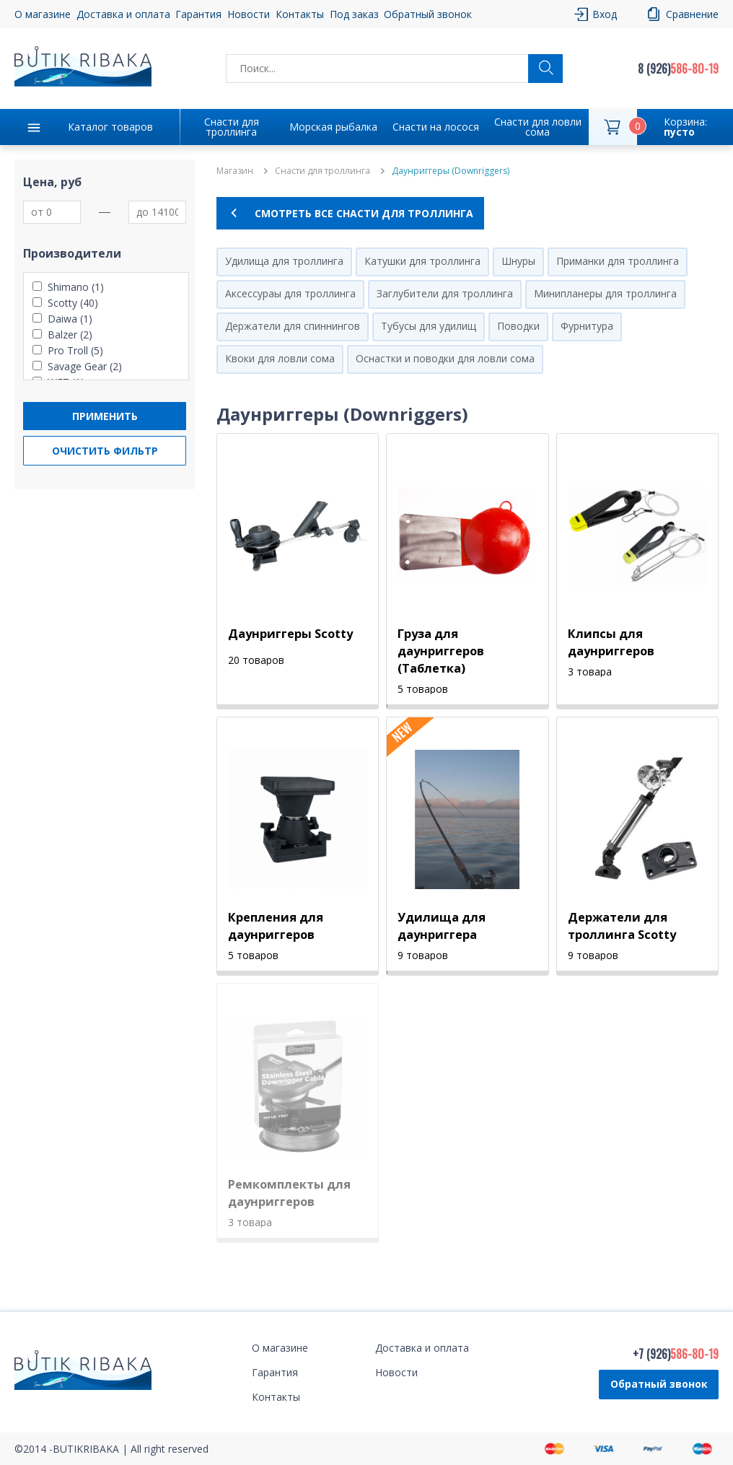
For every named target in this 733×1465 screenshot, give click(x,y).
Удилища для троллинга (284, 261)
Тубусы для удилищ (428, 326)
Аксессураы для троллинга (290, 293)
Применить (105, 416)
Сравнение (692, 14)
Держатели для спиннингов (292, 326)
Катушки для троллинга (422, 261)
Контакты (300, 14)
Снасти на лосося (435, 127)
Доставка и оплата (123, 14)
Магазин (234, 171)
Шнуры (518, 261)
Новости (248, 14)
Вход (604, 14)
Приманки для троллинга (617, 261)
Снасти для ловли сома (537, 127)
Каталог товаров (110, 127)
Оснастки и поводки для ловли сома (445, 358)
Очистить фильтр (105, 451)
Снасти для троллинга (231, 127)
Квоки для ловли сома (280, 358)
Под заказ (354, 14)
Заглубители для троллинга (445, 293)
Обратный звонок (428, 14)
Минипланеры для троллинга (605, 293)
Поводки (518, 326)
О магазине (42, 14)
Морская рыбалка (333, 127)
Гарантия (198, 14)
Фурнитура (587, 326)
